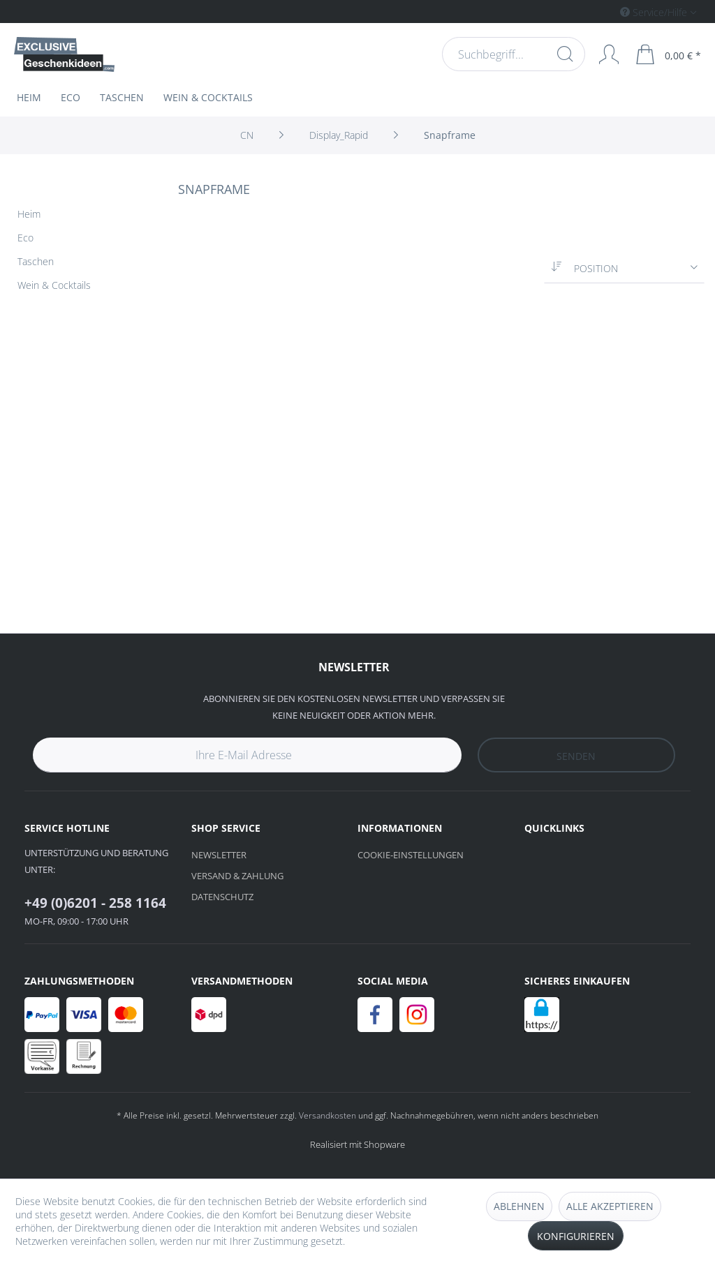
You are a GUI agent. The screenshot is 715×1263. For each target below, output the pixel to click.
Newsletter (218, 855)
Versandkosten (327, 1115)
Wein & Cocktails (54, 285)
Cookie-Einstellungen (411, 855)
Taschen (35, 261)
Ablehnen (519, 1206)
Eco (25, 237)
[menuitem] (599, 11)
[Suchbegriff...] (512, 54)
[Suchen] (563, 54)
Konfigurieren (575, 1236)
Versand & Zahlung (237, 875)
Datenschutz (222, 896)
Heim (28, 214)
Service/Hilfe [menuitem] (655, 12)
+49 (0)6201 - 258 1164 (95, 903)
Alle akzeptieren (610, 1206)
